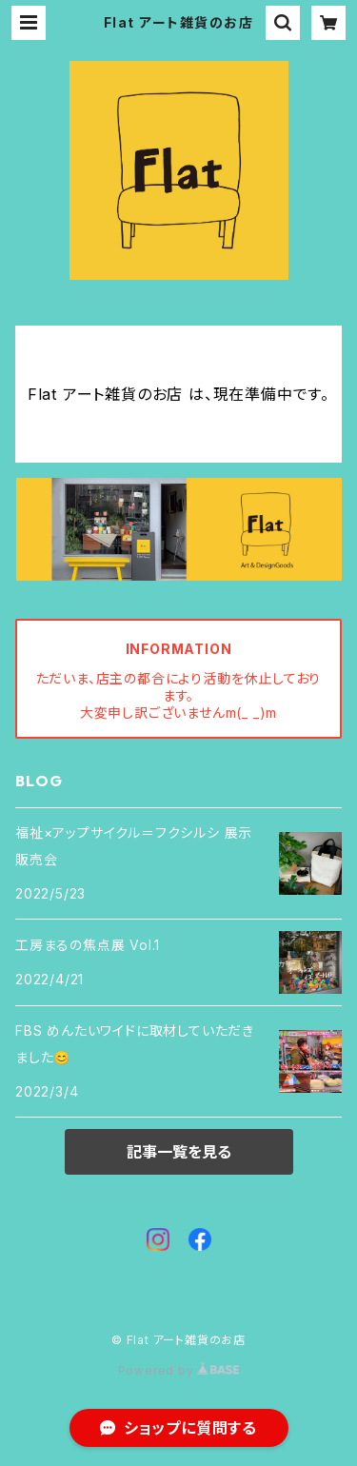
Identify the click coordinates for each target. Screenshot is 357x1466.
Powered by (179, 1370)
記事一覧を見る (179, 1151)
